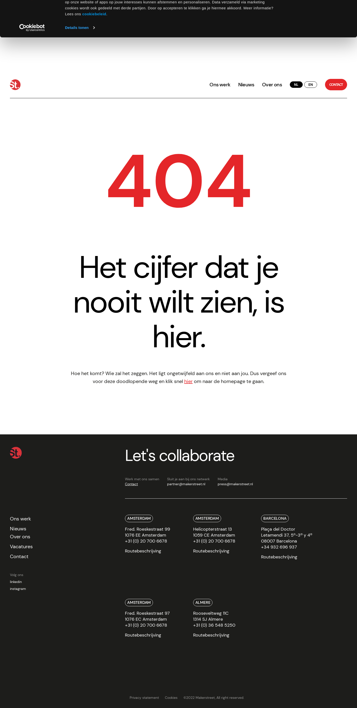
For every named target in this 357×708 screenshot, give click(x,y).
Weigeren (315, 27)
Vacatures (21, 546)
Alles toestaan (315, 12)
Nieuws (246, 85)
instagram (18, 588)
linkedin (16, 581)
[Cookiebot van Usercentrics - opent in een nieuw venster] (32, 61)
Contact (131, 484)
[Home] (15, 84)
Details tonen (77, 61)
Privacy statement (144, 697)
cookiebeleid (94, 48)
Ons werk (219, 85)
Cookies (171, 697)
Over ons (272, 85)
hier (188, 381)
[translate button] (296, 84)
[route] (143, 552)
